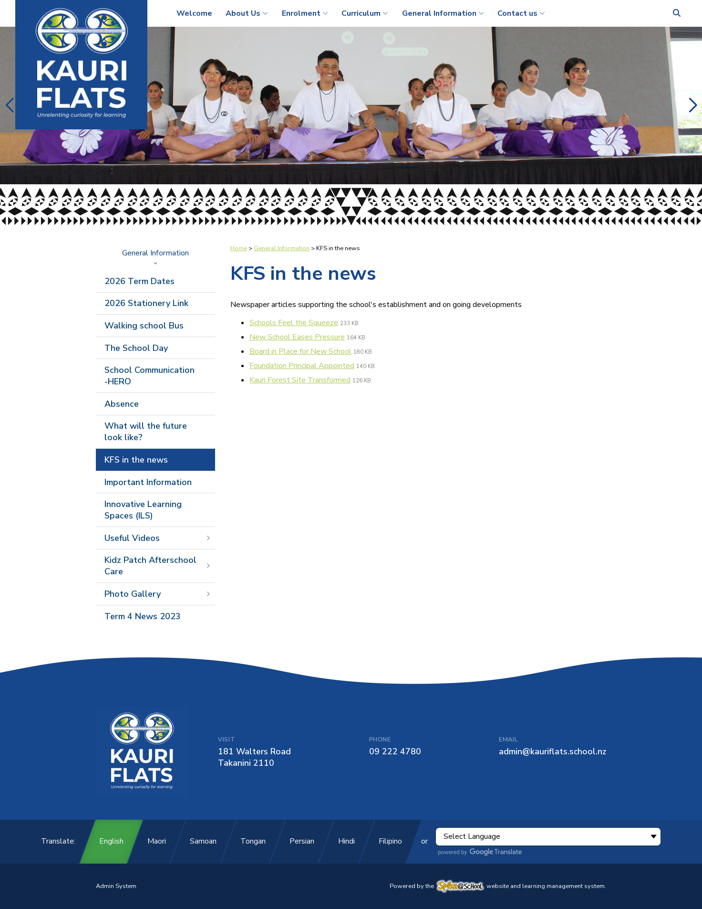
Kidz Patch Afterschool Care (157, 565)
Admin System (116, 886)
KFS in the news (136, 459)
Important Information (148, 482)
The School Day (136, 348)
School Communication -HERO (149, 375)
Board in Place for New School (300, 351)
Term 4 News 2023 (142, 616)
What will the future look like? (145, 431)
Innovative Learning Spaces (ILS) (143, 509)
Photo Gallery (157, 594)
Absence (121, 404)
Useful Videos (157, 538)
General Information (155, 256)
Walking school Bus (144, 325)
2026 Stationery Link (146, 303)
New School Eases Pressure (297, 337)
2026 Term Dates (139, 281)
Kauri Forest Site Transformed (300, 380)
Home (238, 248)
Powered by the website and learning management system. (498, 886)
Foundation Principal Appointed (301, 365)
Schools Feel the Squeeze (293, 322)
